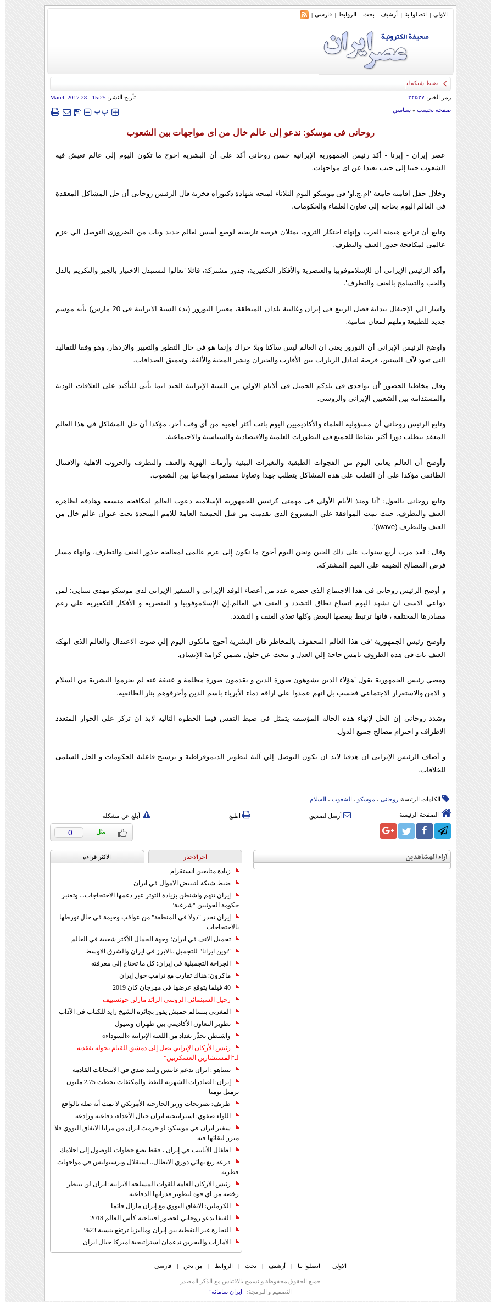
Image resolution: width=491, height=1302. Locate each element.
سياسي (397, 109)
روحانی (384, 799)
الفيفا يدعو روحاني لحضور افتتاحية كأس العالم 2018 (159, 1218)
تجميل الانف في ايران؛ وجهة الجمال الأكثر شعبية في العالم (150, 939)
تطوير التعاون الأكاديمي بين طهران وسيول (172, 1024)
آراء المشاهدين (422, 857)
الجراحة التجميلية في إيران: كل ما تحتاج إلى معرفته (160, 963)
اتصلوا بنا (410, 14)
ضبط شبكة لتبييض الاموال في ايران (181, 883)
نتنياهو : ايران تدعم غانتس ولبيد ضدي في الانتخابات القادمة (151, 1070)
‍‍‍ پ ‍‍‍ (96, 111)
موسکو (361, 799)
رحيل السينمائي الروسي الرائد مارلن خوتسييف (166, 999)
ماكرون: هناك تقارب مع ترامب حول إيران (174, 975)
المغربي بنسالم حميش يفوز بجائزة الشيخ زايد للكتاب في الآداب (144, 1011)
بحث (364, 14)
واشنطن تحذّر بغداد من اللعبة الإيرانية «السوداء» (165, 1036)
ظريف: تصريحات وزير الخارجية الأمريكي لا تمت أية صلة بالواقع (145, 1104)
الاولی (435, 14)
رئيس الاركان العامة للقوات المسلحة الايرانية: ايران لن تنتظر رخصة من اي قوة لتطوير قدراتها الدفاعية (148, 1189)
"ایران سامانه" (222, 1291)
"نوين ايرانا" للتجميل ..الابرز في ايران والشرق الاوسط (157, 951)
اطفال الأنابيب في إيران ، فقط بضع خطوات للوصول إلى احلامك (144, 1150)
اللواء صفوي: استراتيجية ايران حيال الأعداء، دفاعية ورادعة (152, 1116)
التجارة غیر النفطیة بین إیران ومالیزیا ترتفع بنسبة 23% (156, 1230)
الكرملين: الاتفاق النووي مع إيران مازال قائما (170, 1206)
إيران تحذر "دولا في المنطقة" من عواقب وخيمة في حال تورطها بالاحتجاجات (144, 922)
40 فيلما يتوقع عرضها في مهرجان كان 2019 (171, 987)
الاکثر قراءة (92, 857)
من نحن (188, 1265)
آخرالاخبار (190, 857)
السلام (313, 799)
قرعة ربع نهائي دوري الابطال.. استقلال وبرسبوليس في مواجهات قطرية (143, 1167)
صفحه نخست (429, 109)
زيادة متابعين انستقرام (199, 871)
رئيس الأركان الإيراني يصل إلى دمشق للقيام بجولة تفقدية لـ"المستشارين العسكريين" (153, 1053)
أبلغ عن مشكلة (121, 815)
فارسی (318, 14)
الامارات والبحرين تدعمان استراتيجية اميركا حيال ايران (156, 1242)
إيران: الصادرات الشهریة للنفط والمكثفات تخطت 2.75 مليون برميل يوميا (148, 1087)
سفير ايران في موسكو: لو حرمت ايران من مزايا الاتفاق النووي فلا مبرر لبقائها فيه (141, 1133)
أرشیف (384, 14)
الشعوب (337, 799)
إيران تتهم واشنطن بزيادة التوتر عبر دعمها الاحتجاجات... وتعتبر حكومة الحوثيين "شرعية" (145, 900)
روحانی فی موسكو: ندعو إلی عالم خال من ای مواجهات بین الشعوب (245, 132)
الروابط (342, 14)
